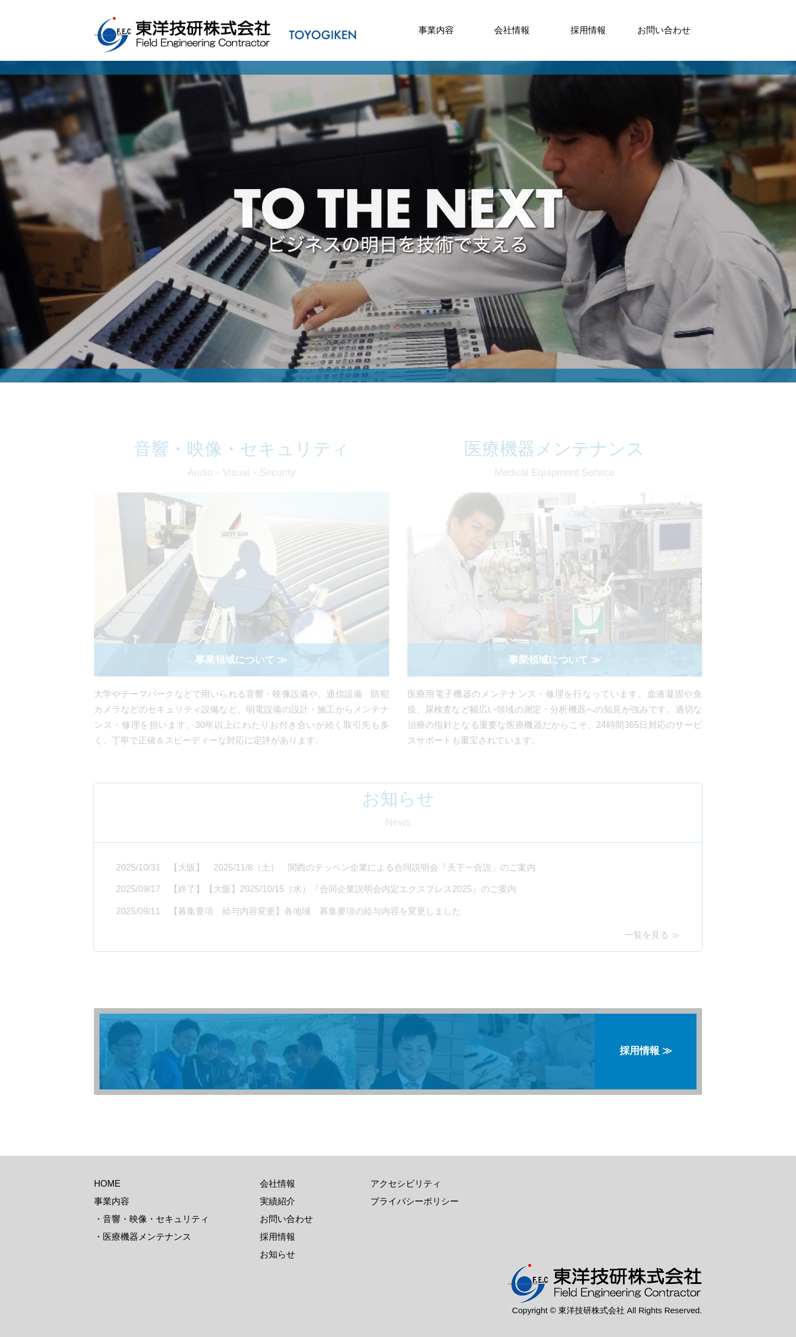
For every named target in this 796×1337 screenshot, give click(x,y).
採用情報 (588, 30)
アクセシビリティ (405, 1183)
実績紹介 (277, 1201)
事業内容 (436, 30)
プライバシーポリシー (414, 1201)
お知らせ (277, 1254)
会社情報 (512, 30)
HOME (107, 1183)
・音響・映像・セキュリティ (151, 1219)
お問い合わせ (663, 30)
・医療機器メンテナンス (142, 1236)
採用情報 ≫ (646, 1050)
